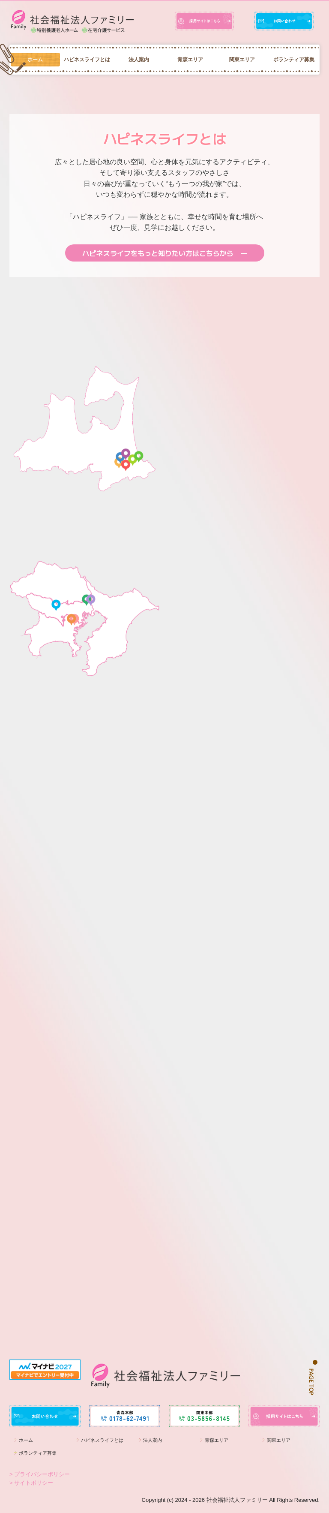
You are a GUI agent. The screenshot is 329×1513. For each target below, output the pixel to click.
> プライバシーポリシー (39, 1474)
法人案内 (139, 60)
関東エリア (242, 60)
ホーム (35, 60)
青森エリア (190, 60)
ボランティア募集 (293, 60)
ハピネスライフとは (87, 60)
